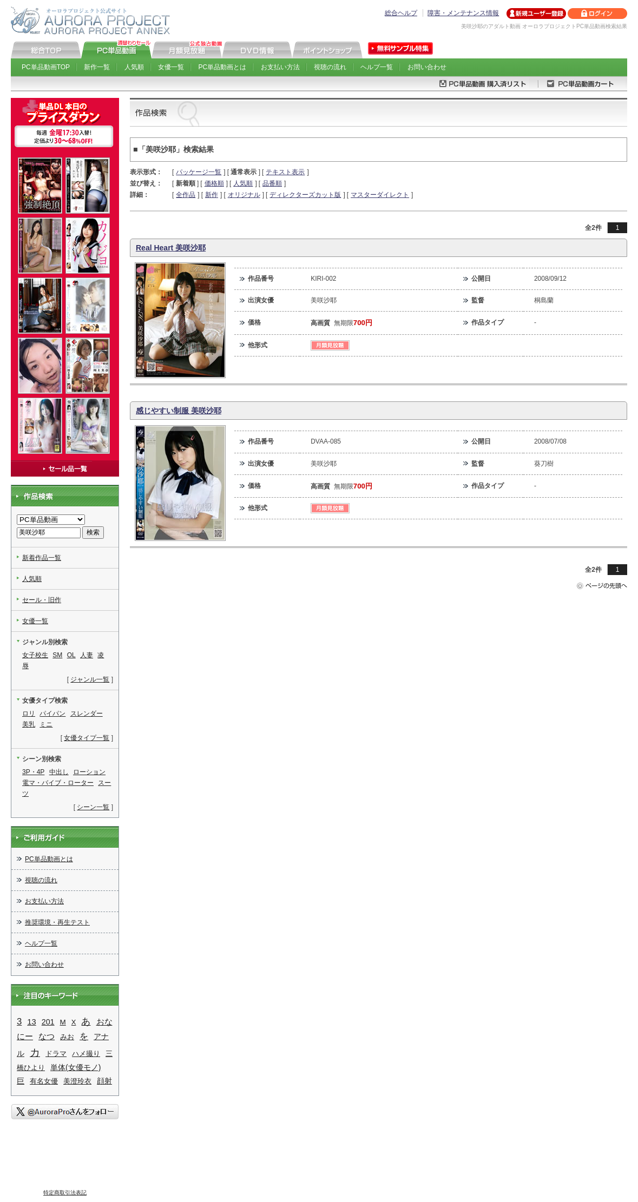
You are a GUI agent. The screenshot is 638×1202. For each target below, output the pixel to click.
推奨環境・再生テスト (57, 922)
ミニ (46, 724)
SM (57, 655)
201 (48, 1022)
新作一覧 (97, 67)
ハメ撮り (86, 1053)
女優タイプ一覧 (86, 738)
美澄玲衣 (77, 1081)
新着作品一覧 (41, 558)
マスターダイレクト (380, 195)
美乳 (28, 724)
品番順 (272, 183)
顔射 (104, 1080)
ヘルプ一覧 (376, 67)
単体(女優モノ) (75, 1067)
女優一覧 (171, 67)
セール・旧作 (41, 600)
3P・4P (33, 772)
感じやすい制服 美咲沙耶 (178, 410)
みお (67, 1037)
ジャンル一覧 (89, 679)
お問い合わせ (426, 67)
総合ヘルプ (401, 13)
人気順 (134, 67)
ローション (89, 772)
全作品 (185, 195)
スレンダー (86, 713)
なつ (46, 1036)
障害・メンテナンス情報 (463, 13)
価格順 (214, 183)
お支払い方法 (280, 67)
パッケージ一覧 (198, 172)
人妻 (86, 655)
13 (31, 1022)
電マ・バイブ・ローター (58, 783)
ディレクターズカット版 (305, 195)
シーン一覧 (93, 807)
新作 (211, 195)
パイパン (52, 713)
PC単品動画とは (223, 67)
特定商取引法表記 (65, 1193)
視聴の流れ (330, 67)
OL (71, 655)
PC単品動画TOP (46, 67)
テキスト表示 (285, 172)
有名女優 (44, 1081)
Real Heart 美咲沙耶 (171, 247)
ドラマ (56, 1053)
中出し (59, 772)
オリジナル (244, 195)
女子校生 (35, 655)
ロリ (28, 713)
